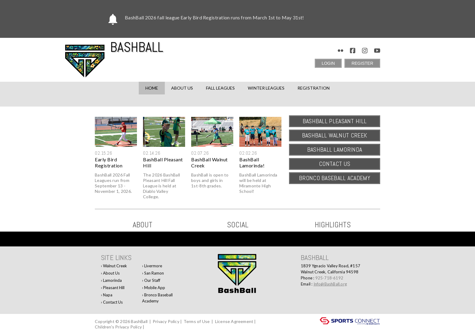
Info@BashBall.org (330, 284)
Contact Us (334, 164)
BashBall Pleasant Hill (163, 162)
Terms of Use (197, 321)
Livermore (153, 265)
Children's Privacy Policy (118, 326)
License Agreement (234, 321)
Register (362, 63)
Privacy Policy (166, 321)
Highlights (333, 225)
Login (328, 63)
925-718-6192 (329, 277)
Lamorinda (112, 280)
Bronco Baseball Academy (334, 178)
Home (151, 88)
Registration (313, 88)
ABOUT (142, 225)
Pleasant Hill (114, 287)
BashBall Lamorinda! (251, 162)
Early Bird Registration (108, 162)
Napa (107, 294)
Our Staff (152, 280)
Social (237, 225)
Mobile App (154, 287)
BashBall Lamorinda (334, 149)
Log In (154, 326)
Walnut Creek (115, 265)
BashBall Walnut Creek (209, 162)
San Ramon (154, 273)
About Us (111, 273)
